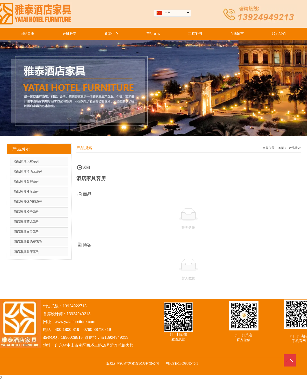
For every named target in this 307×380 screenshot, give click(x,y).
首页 (281, 148)
